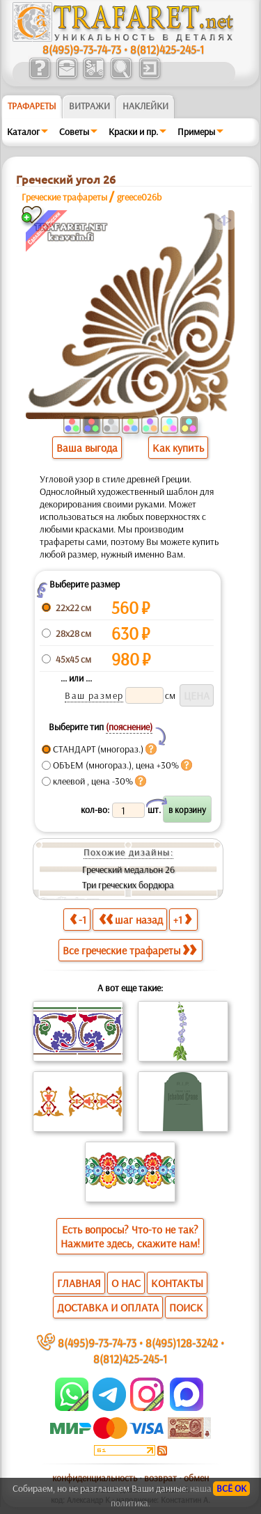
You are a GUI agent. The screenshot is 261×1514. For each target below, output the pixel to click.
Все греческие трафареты (129, 950)
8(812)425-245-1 (167, 49)
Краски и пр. (133, 131)
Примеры (196, 131)
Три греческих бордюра (128, 884)
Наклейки (145, 106)
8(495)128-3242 (181, 1342)
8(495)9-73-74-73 (81, 49)
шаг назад (131, 919)
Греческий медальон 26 (128, 869)
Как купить (178, 448)
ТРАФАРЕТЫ (32, 106)
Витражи (89, 106)
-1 (78, 919)
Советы (74, 131)
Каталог (23, 131)
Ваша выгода (87, 448)
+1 (182, 919)
